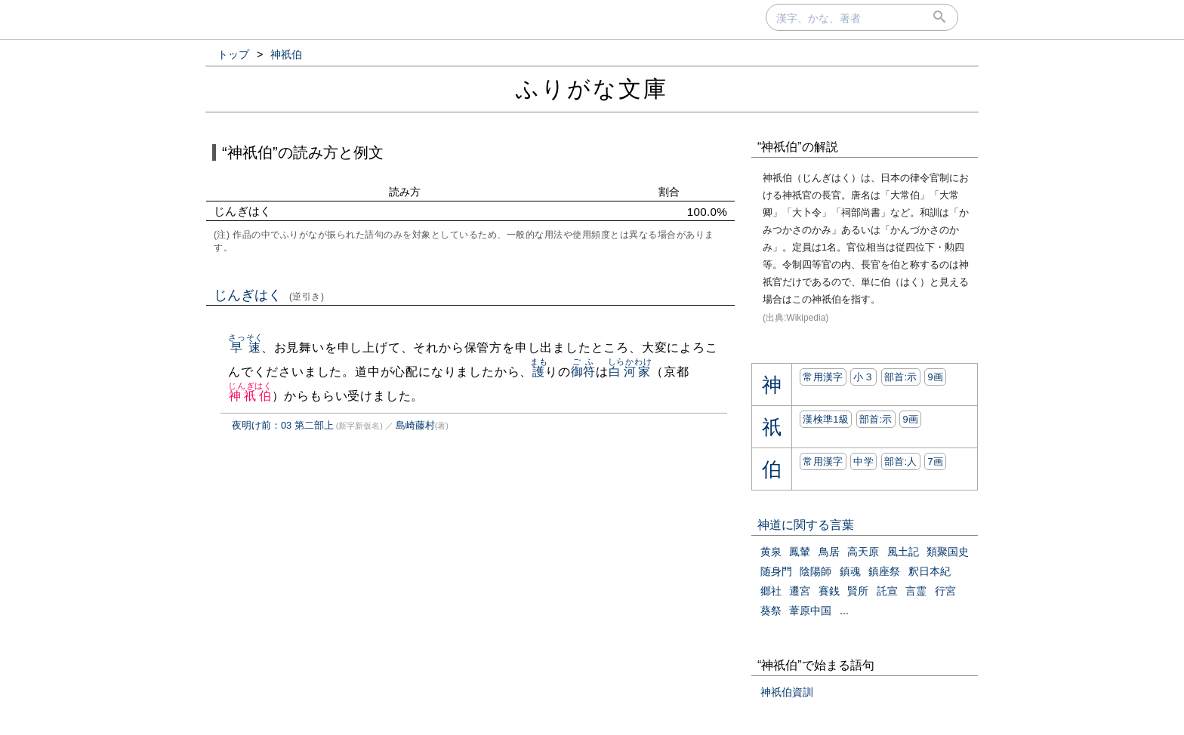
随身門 (776, 571)
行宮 (945, 591)
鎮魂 (850, 571)
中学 (863, 461)
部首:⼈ (900, 461)
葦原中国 (810, 610)
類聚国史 (948, 552)
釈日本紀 (929, 571)
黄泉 (771, 552)
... (844, 610)
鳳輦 (799, 552)
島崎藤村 (415, 425)
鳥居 (829, 552)
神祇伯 (250, 395)
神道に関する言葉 (805, 524)
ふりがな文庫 (592, 88)
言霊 (916, 591)
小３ (863, 377)
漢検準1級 (826, 419)
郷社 (771, 591)
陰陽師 (815, 571)
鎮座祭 (884, 571)
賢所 (857, 591)
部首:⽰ (900, 377)
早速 (246, 347)
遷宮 (799, 591)
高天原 (863, 552)
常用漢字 (823, 377)
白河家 (630, 371)
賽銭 (829, 591)
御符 (584, 371)
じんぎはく (269, 295)
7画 (935, 461)
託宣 (887, 591)
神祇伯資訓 (786, 692)
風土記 (903, 552)
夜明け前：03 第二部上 (283, 425)
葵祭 (771, 610)
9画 (935, 377)
